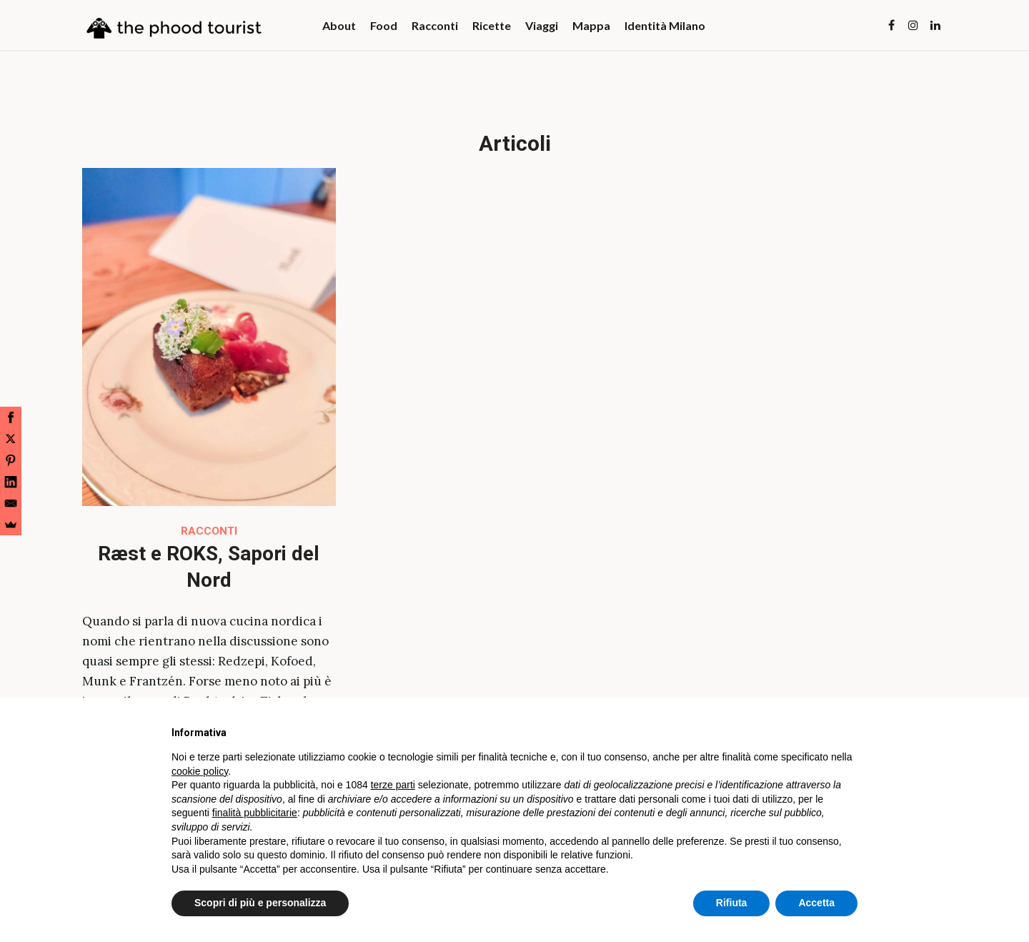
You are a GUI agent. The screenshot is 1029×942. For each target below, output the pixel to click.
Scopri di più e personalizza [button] (260, 902)
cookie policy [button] (200, 771)
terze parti (393, 784)
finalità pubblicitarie (254, 812)
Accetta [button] (816, 902)
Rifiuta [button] (731, 902)
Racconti (209, 531)
